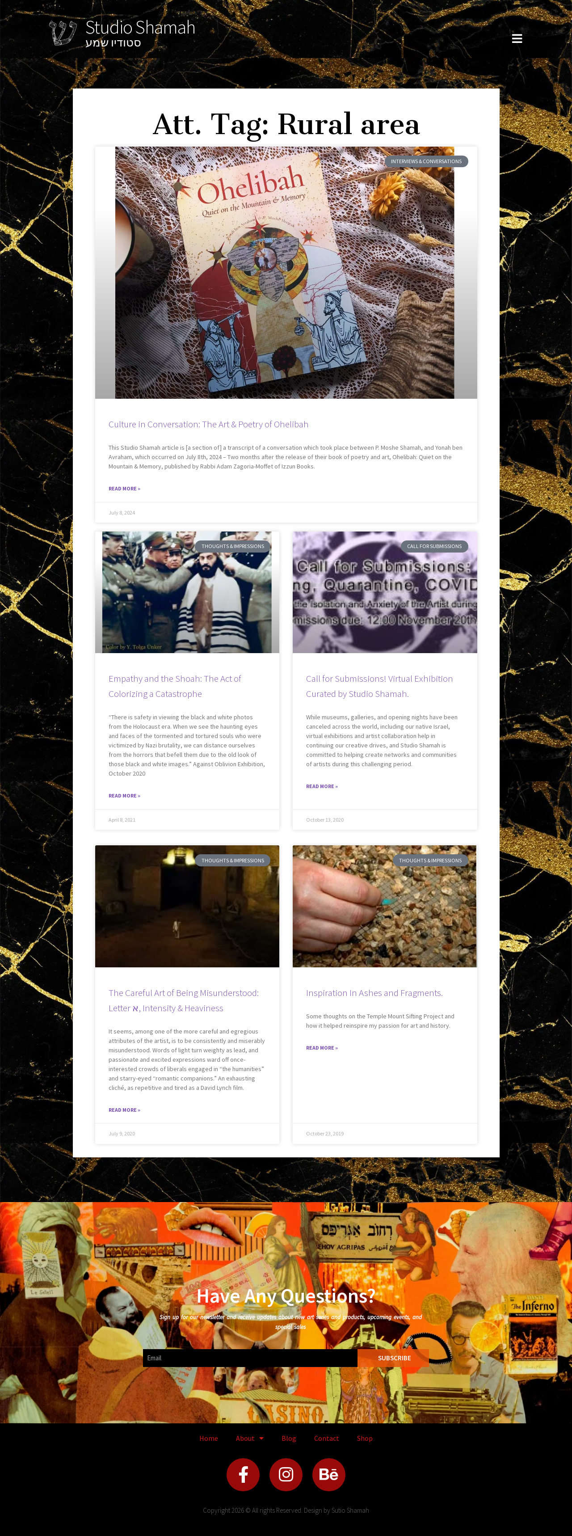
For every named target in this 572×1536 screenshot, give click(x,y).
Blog (289, 1438)
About (250, 1438)
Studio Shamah (140, 26)
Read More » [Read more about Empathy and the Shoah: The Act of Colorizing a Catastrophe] (124, 795)
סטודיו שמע (113, 42)
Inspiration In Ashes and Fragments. (374, 993)
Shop (365, 1438)
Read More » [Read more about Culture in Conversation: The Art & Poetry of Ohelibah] (124, 488)
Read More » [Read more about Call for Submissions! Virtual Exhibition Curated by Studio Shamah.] (322, 786)
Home (208, 1438)
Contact (326, 1438)
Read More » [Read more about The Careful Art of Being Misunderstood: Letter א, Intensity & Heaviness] (124, 1109)
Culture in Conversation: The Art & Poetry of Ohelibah (209, 424)
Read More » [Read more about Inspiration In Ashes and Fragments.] (322, 1047)
